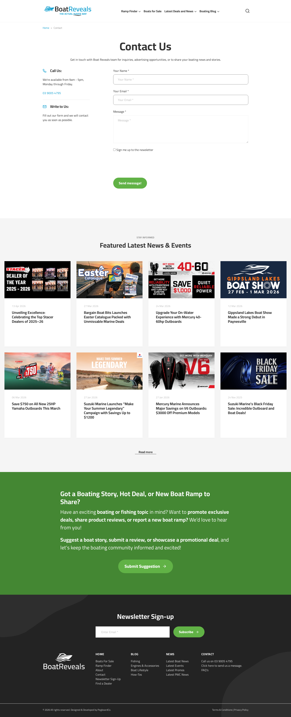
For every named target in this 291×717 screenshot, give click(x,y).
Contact (100, 674)
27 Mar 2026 (91, 306)
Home (46, 27)
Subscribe (189, 632)
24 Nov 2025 (235, 397)
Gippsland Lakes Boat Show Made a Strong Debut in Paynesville (250, 317)
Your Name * (121, 70)
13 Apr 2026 (19, 306)
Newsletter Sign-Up (108, 679)
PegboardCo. (104, 710)
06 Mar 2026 (19, 397)
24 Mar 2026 (163, 306)
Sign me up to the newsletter (134, 150)
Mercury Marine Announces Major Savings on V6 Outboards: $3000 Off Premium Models (181, 408)
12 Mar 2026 (235, 306)
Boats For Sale (105, 661)
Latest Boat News (177, 661)
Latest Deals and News (178, 11)
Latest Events (175, 665)
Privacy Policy (241, 710)
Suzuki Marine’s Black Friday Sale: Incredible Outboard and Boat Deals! (251, 408)
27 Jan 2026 (90, 397)
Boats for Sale (152, 11)
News (170, 654)
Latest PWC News (177, 674)
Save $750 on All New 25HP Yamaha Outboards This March (36, 406)
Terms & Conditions (222, 710)
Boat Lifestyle (139, 670)
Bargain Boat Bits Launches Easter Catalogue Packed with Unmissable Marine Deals (107, 317)
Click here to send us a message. (221, 665)
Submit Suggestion (146, 566)
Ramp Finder (129, 11)
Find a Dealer (104, 683)
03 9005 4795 (52, 93)
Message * (119, 111)
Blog (134, 654)
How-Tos (136, 674)
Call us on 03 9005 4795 (217, 661)
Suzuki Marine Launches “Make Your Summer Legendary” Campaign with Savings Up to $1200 (108, 410)
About (99, 670)
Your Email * (121, 91)
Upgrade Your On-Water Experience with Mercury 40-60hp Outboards (178, 317)
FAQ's (204, 670)
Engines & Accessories (145, 665)
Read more (146, 452)
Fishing (135, 661)
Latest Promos (175, 670)
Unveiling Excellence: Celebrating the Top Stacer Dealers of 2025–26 (32, 317)
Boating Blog (208, 11)
